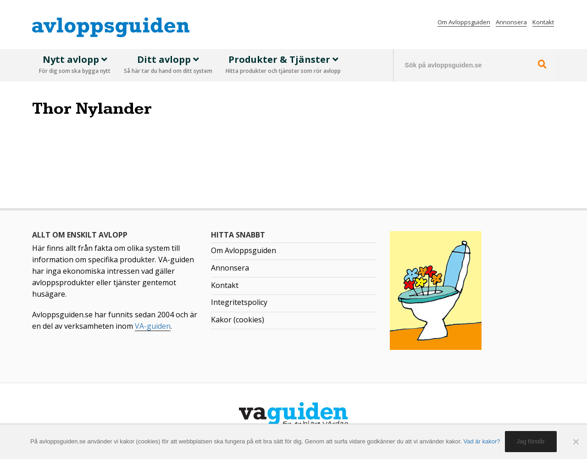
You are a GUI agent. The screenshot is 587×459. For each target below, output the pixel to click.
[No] (575, 441)
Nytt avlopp (75, 65)
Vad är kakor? (482, 441)
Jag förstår (531, 441)
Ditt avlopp (168, 65)
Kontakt (543, 22)
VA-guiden (153, 326)
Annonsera (511, 22)
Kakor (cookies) (237, 320)
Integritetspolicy (239, 302)
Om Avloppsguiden (463, 22)
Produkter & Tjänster (283, 65)
